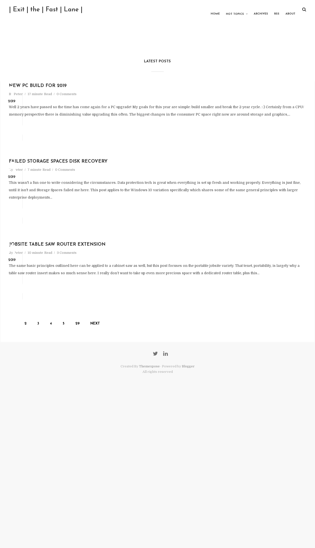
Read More (88, 165)
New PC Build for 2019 (122, 104)
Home (208, 9)
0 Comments (127, 114)
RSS (269, 9)
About (283, 9)
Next (121, 451)
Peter (78, 114)
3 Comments (127, 349)
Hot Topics (228, 10)
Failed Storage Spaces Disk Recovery (160, 221)
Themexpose (149, 518)
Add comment (132, 165)
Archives (254, 9)
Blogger (188, 518)
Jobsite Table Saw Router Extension (159, 339)
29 (104, 451)
